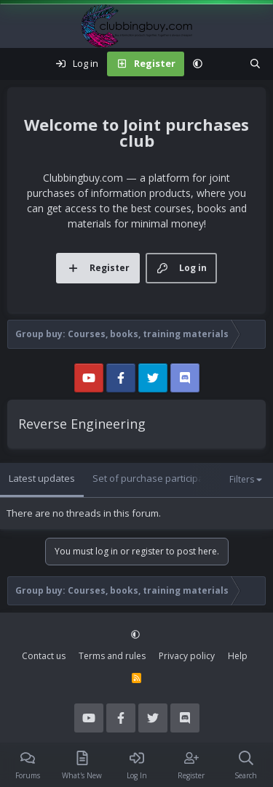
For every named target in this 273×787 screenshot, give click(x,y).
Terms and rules (112, 656)
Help (238, 656)
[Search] (255, 63)
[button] (197, 63)
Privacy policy (187, 656)
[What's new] (226, 63)
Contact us (44, 656)
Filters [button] (241, 479)
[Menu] (19, 64)
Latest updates (42, 478)
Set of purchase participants (155, 478)
